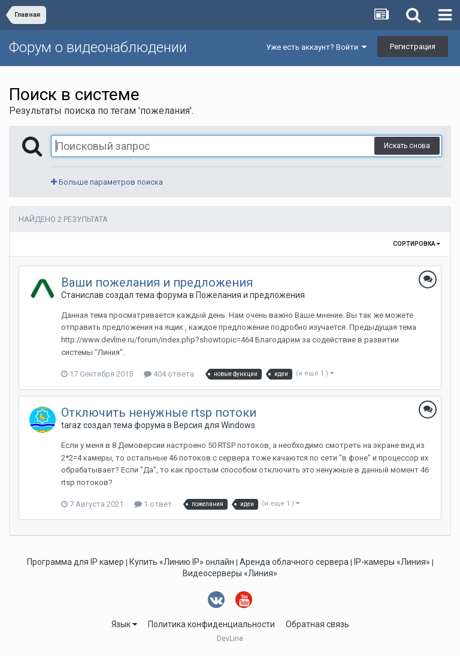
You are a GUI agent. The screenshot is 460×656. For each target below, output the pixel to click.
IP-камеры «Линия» (392, 562)
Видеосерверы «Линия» (230, 573)
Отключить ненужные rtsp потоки (158, 412)
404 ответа (169, 373)
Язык (124, 624)
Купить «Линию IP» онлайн (181, 562)
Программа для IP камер (75, 562)
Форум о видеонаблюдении (98, 47)
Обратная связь (317, 624)
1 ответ (153, 503)
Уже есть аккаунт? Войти (316, 47)
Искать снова (407, 146)
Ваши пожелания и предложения (157, 282)
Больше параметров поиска (107, 181)
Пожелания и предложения (250, 295)
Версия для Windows (214, 425)
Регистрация (412, 46)
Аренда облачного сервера (294, 562)
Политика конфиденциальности (211, 624)
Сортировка (416, 243)
